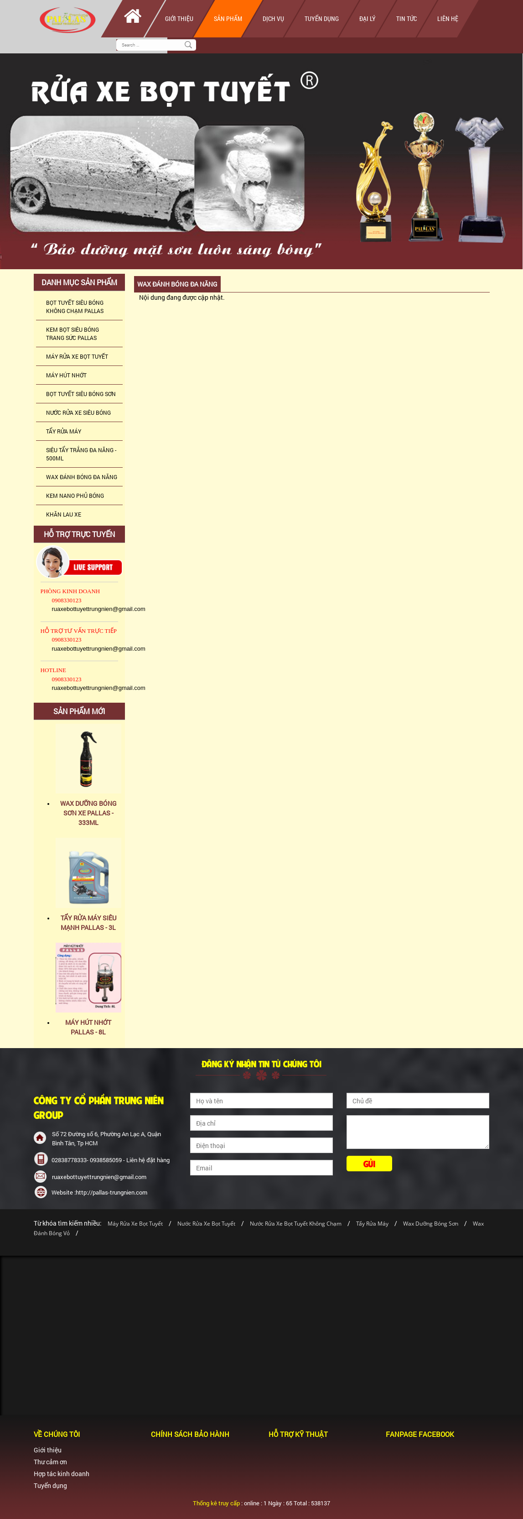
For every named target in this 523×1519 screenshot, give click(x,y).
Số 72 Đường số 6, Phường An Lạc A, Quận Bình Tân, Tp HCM (106, 1138)
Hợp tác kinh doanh (61, 1473)
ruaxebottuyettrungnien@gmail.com (99, 1177)
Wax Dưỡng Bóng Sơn (430, 1223)
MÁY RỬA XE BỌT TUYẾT (77, 356)
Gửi (369, 1163)
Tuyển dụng (322, 18)
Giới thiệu (179, 18)
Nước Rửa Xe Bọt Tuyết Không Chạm (296, 1223)
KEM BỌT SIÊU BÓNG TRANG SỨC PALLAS (72, 333)
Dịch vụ (273, 18)
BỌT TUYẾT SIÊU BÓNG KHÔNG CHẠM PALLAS (75, 306)
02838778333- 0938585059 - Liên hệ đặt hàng (111, 1160)
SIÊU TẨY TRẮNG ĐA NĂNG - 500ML (81, 454)
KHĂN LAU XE (63, 514)
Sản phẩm (228, 18)
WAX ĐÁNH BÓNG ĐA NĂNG (81, 476)
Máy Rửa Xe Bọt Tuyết (135, 1223)
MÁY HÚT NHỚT (66, 375)
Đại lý (367, 18)
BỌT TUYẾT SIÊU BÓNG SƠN (81, 393)
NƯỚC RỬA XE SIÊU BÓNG (78, 412)
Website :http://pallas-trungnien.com (99, 1192)
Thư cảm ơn (50, 1461)
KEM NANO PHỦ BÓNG (75, 495)
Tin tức (406, 18)
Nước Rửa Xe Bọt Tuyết (207, 1223)
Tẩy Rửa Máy (372, 1223)
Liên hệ (447, 18)
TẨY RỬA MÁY (63, 431)
